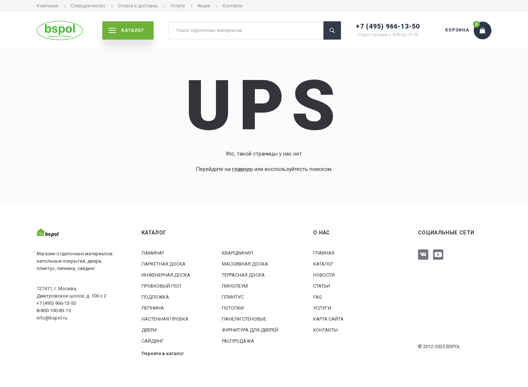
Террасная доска (243, 275)
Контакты (232, 5)
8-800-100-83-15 (54, 310)
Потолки (233, 308)
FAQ (317, 297)
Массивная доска (245, 264)
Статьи (321, 286)
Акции (203, 5)
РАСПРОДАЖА (238, 341)
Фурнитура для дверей (250, 330)
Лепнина (153, 308)
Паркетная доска (164, 264)
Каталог (323, 264)
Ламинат (153, 253)
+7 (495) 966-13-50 (388, 26)
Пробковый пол (161, 286)
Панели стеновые (244, 319)
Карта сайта (328, 319)
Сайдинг (153, 341)
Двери (149, 330)
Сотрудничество (88, 5)
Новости (324, 275)
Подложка (155, 297)
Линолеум (235, 286)
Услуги (177, 5)
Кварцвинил (237, 253)
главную (242, 169)
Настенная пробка (165, 319)
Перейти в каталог (163, 353)
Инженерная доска (166, 275)
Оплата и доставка (138, 5)
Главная (323, 253)
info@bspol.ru (52, 318)
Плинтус (232, 297)
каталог (126, 30)
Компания (47, 5)
